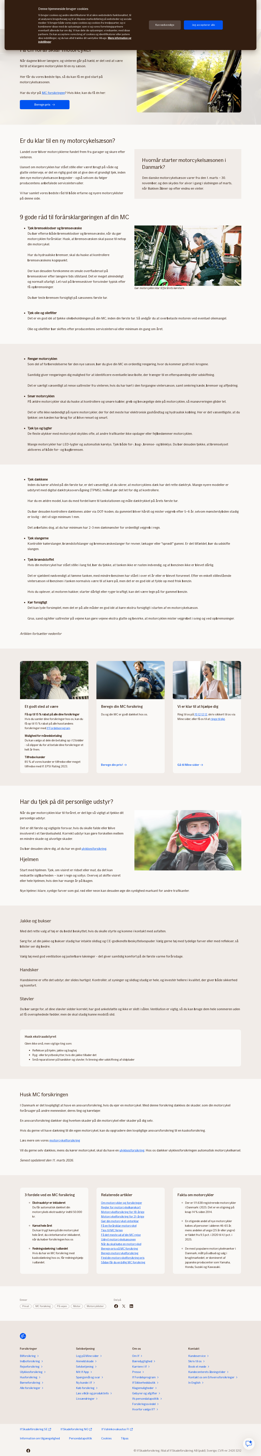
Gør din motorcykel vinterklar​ (120, 1221)
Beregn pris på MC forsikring (119, 1248)
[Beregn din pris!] (130, 680)
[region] (130, 25)
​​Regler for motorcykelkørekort (121, 1207)
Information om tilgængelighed (40, 1438)
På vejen (62, 1306)
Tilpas (124, 1438)
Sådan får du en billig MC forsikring (123, 1262)
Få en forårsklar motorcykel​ (119, 1225)
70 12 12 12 (200, 714)
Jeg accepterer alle (203, 25)
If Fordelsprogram (58, 728)
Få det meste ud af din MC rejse (121, 1235)
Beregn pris (44, 104)
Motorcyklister (95, 1306)
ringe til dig (218, 719)
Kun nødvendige (164, 25)
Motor (76, 1306)
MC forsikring (43, 1306)
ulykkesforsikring (94, 849)
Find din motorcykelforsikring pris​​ (123, 1258)
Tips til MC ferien (112, 1230)
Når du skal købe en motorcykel (121, 1244)
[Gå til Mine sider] (207, 680)
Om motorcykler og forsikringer (121, 1203)
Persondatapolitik (80, 1438)
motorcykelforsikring (64, 1140)
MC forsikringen (53, 93)
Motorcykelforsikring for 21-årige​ (122, 1216)
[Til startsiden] (23, 1336)
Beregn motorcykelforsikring (119, 1253)
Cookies (106, 1438)
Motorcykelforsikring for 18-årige (122, 1212)
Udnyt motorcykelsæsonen (118, 1239)
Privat (25, 1306)
